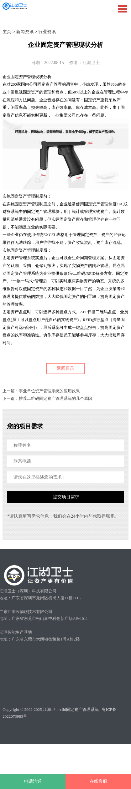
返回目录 (65, 368)
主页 (7, 31)
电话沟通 (33, 781)
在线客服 (98, 781)
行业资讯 (47, 31)
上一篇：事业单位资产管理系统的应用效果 (41, 391)
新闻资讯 (25, 31)
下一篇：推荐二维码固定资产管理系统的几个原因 (47, 398)
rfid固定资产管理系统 (79, 709)
